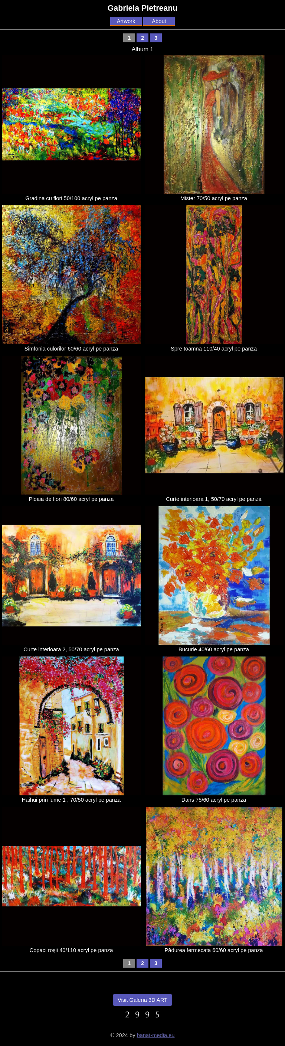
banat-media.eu (156, 1035)
